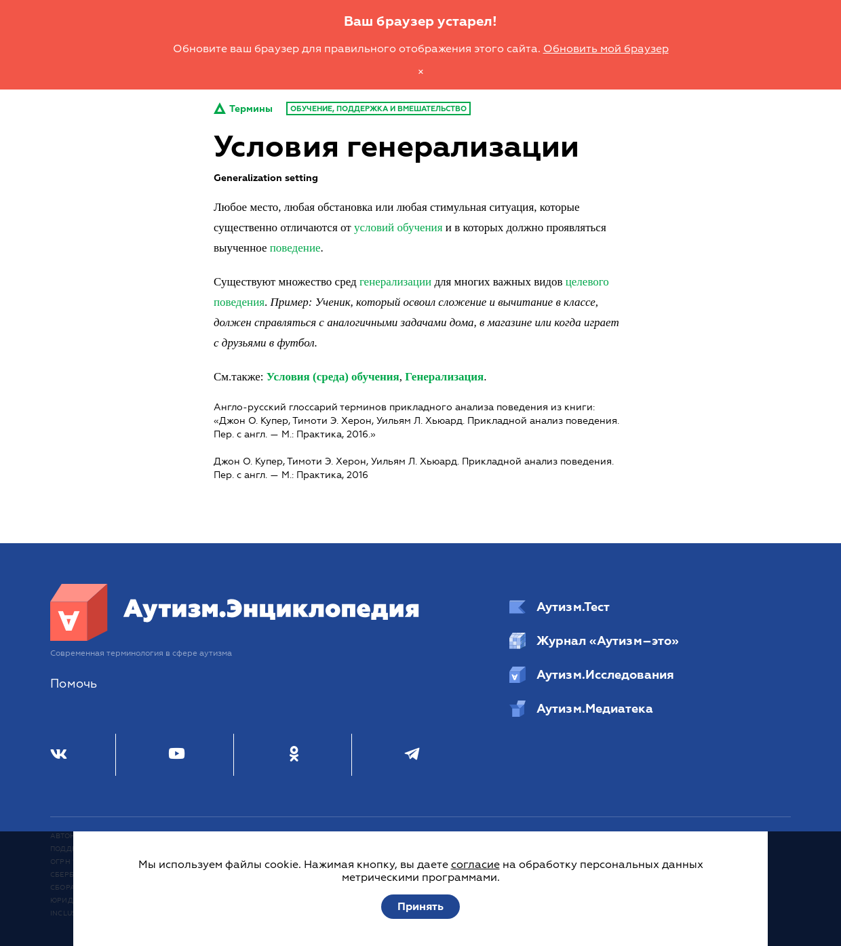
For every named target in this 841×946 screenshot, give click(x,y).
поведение (295, 247)
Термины (243, 109)
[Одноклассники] (294, 755)
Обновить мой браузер (606, 49)
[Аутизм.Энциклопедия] (235, 637)
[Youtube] (176, 755)
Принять (420, 906)
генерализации (395, 281)
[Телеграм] (412, 755)
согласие (475, 864)
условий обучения (398, 227)
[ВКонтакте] (58, 755)
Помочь (73, 684)
